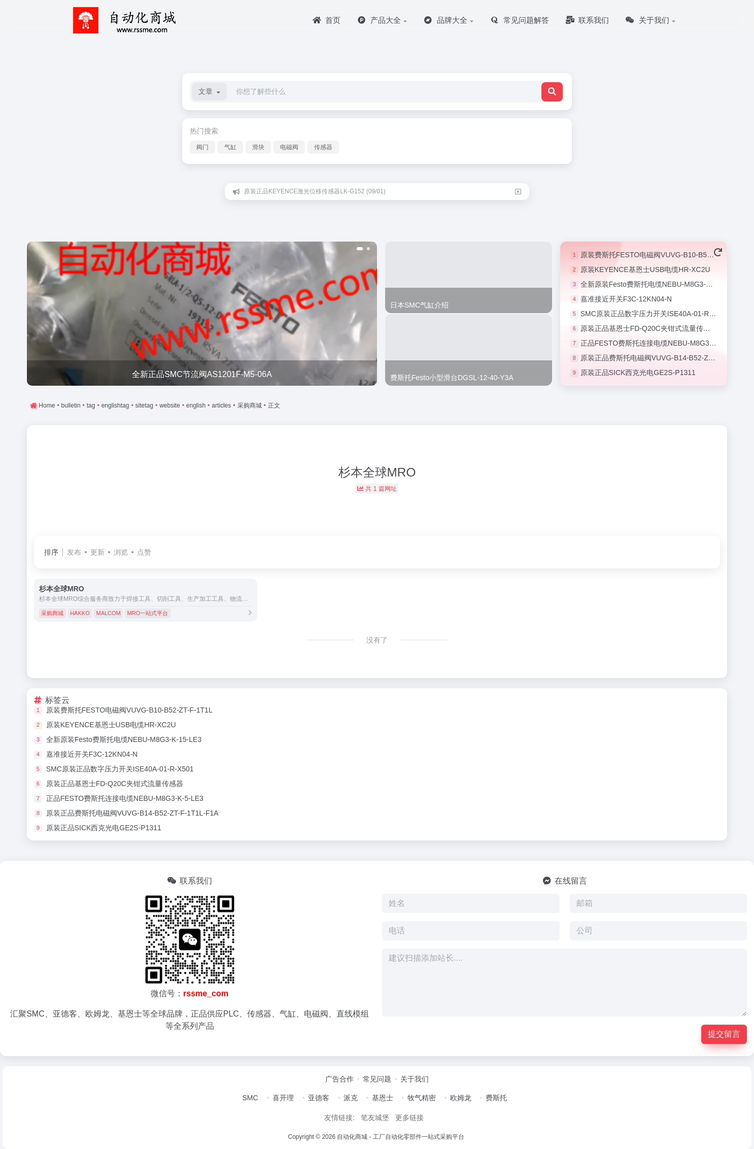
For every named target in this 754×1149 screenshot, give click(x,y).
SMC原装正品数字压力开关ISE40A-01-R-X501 (654, 314)
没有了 (377, 640)
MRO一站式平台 (147, 613)
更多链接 (409, 1117)
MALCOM (108, 613)
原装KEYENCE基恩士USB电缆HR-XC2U (645, 269)
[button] (209, 91)
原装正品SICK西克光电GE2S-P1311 (638, 372)
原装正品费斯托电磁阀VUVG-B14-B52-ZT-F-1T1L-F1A (666, 358)
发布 (74, 552)
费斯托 (496, 1098)
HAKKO (80, 613)
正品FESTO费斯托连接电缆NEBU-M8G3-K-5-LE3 (659, 343)
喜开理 (283, 1098)
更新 (97, 552)
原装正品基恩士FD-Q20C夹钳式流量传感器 (648, 328)
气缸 (230, 147)
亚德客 (318, 1098)
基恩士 (382, 1098)
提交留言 (724, 1034)
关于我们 (414, 1079)
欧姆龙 (460, 1098)
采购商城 (52, 613)
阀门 (202, 147)
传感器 (323, 147)
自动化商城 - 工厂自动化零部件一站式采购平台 (400, 1136)
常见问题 (377, 1079)
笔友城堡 (375, 1117)
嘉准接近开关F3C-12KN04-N (626, 299)
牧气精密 (421, 1098)
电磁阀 (289, 147)
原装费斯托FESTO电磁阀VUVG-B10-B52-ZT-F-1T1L (663, 255)
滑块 (258, 147)
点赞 (144, 552)
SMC (250, 1098)
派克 (351, 1098)
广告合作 (339, 1079)
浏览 (121, 552)
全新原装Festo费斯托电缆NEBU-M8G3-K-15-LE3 (658, 284)
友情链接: (339, 1117)
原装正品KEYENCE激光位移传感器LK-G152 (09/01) (315, 191)
